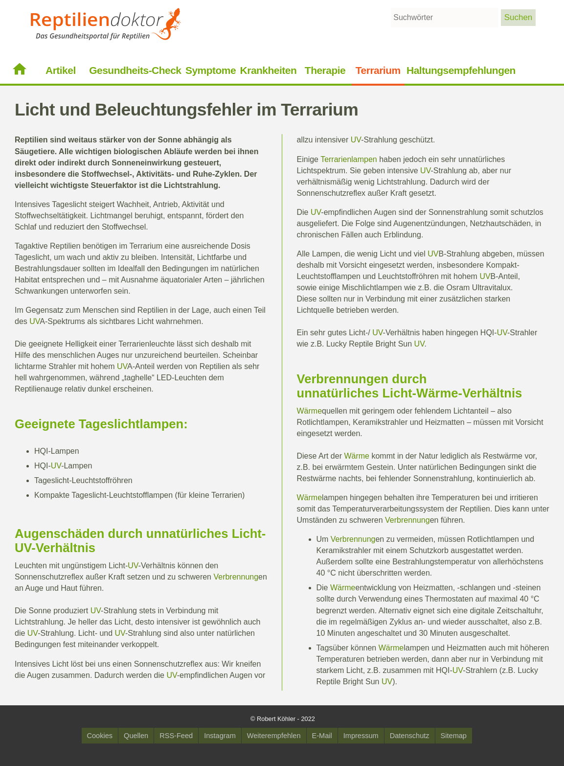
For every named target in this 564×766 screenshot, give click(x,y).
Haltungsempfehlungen (461, 70)
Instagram (220, 736)
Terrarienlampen (348, 159)
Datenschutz (409, 736)
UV (34, 321)
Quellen (136, 736)
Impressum (361, 736)
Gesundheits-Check (135, 70)
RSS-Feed (176, 736)
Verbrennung (235, 577)
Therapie (325, 70)
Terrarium (378, 70)
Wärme (437, 393)
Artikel (60, 70)
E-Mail (322, 736)
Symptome (210, 70)
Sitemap (454, 736)
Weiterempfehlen (274, 736)
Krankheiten (268, 70)
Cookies (100, 736)
